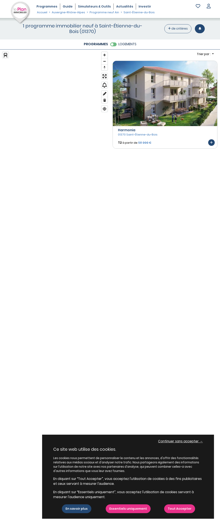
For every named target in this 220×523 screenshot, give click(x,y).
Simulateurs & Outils (94, 6)
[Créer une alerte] (200, 28)
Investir (145, 6)
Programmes (47, 6)
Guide (68, 6)
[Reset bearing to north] (104, 67)
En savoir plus (77, 508)
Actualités (124, 6)
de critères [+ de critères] (178, 28)
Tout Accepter (179, 508)
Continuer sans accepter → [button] (180, 441)
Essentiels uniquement (128, 508)
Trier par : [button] (204, 54)
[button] (209, 6)
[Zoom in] (104, 55)
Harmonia (126, 130)
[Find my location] (104, 109)
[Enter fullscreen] (104, 76)
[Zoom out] (104, 61)
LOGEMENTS (127, 44)
